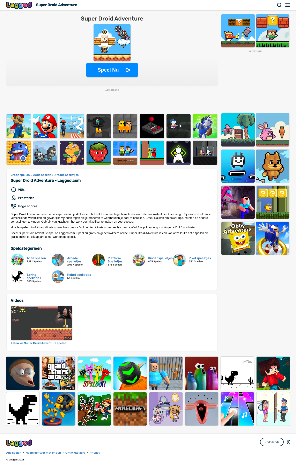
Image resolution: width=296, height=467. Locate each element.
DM (289, 442)
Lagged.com (19, 443)
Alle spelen (13, 452)
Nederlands (272, 442)
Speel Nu (108, 70)
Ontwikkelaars (75, 452)
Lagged (19, 5)
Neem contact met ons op (43, 452)
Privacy (95, 452)
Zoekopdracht (279, 5)
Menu (288, 5)
